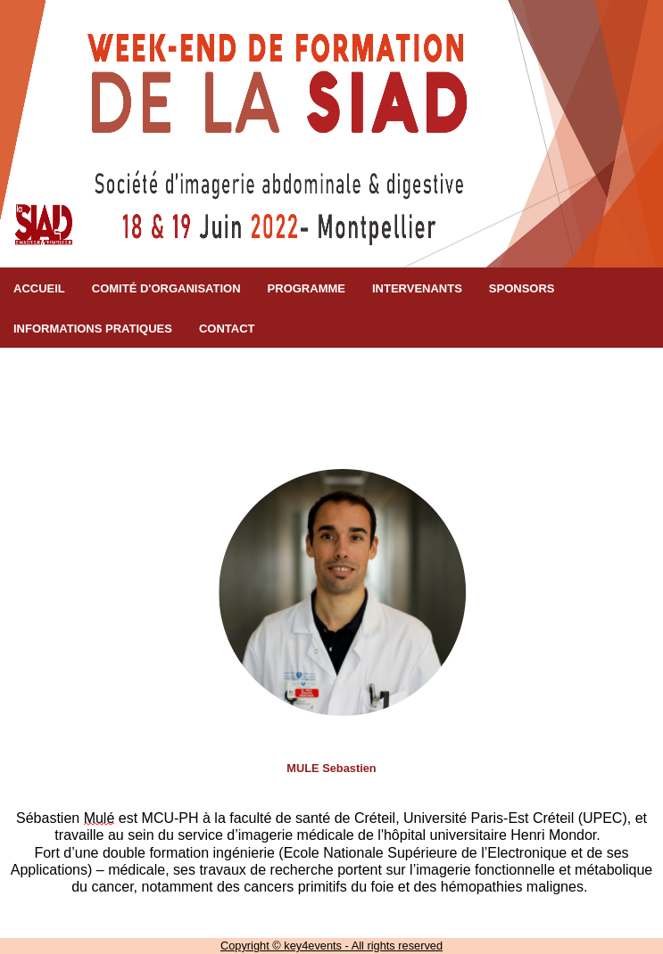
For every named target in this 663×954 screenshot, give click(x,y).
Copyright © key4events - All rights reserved (331, 945)
